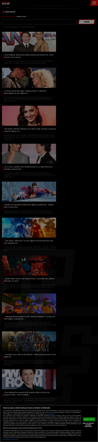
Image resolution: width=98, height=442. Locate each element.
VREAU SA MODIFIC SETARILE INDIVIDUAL (88, 424)
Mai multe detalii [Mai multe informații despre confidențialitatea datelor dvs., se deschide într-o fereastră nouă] (50, 414)
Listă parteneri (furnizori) (10, 439)
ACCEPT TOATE (89, 419)
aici (15, 422)
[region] (49, 423)
